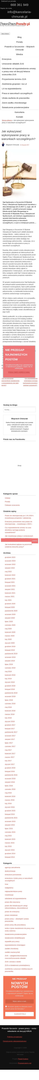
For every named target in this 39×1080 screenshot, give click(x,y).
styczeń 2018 (10, 721)
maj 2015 (8, 836)
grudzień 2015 (10, 811)
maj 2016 (8, 793)
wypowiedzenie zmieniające (15, 945)
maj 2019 (8, 671)
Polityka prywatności (14, 1037)
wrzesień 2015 (10, 821)
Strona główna (7, 120)
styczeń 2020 (10, 643)
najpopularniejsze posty (13, 891)
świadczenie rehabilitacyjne (15, 938)
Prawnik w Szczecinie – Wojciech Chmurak (19, 48)
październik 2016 (11, 775)
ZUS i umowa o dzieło (13, 962)
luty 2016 (8, 803)
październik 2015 (11, 818)
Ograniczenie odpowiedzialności (14, 1041)
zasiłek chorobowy (11, 949)
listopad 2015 (10, 814)
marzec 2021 (9, 596)
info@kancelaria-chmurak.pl (19, 14)
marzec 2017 (9, 757)
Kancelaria (19, 112)
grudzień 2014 (10, 853)
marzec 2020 (9, 636)
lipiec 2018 (9, 700)
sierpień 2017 (10, 739)
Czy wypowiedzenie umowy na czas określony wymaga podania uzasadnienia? (18, 530)
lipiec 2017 (9, 743)
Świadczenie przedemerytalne (15, 107)
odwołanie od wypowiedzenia (15, 898)
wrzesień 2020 (10, 614)
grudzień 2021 (10, 579)
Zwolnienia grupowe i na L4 (14, 84)
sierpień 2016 (10, 782)
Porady (19, 42)
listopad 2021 (10, 582)
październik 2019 (11, 654)
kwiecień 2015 (10, 839)
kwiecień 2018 (10, 711)
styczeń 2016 (10, 807)
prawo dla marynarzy (12, 902)
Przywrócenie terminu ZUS (14, 79)
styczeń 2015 (10, 850)
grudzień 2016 (10, 768)
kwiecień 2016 (10, 796)
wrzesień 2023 (10, 561)
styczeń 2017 (10, 764)
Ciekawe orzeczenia (12, 505)
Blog (19, 37)
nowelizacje (9, 895)
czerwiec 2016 (10, 789)
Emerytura (6, 59)
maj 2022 (8, 572)
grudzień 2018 (10, 686)
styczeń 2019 (10, 682)
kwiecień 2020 (10, 632)
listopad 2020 (10, 607)
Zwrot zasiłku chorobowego (14, 103)
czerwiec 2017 (10, 746)
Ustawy (7, 498)
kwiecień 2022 (10, 575)
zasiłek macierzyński (12, 952)
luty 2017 (8, 761)
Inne (6, 884)
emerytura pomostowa (13, 875)
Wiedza (19, 54)
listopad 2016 (10, 771)
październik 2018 (11, 693)
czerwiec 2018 (10, 704)
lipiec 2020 (9, 621)
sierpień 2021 (10, 589)
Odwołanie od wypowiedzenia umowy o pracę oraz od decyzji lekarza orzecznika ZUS (19, 71)
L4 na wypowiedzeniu (11, 88)
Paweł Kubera (23, 1059)
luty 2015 (8, 846)
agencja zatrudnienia (12, 867)
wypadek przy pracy (12, 941)
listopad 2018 (10, 689)
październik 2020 (11, 611)
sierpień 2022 (10, 568)
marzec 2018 (9, 714)
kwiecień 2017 (10, 753)
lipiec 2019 (9, 664)
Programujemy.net (24, 1063)
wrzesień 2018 (10, 696)
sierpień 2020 (10, 618)
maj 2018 (8, 707)
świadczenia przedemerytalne (16, 934)
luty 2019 (8, 679)
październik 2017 (11, 732)
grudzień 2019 (10, 646)
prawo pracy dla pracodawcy (15, 925)
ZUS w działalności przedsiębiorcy (17, 965)
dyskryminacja (10, 871)
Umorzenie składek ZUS (13, 64)
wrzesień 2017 (10, 736)
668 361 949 (19, 5)
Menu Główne (5, 33)
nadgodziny (9, 888)
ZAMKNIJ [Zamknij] (34, 540)
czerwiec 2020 (10, 625)
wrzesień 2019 (10, 657)
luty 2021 (8, 600)
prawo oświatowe (11, 915)
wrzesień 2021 (10, 586)
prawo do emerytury (12, 912)
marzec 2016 (9, 800)
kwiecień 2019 (10, 675)
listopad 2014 (10, 857)
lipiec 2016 (9, 786)
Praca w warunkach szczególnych (17, 93)
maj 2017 (8, 750)
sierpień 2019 (10, 661)
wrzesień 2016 (10, 779)
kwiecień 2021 (10, 593)
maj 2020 (8, 629)
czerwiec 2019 (10, 668)
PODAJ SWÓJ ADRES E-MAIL (19, 372)
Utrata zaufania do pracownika (15, 98)
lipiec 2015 (9, 828)
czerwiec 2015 (10, 832)
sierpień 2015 (10, 825)
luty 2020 (8, 639)
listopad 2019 (10, 650)
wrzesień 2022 (10, 564)
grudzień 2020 (10, 604)
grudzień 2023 (10, 557)
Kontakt (19, 117)
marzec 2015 (9, 843)
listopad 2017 (10, 729)
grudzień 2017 (10, 725)
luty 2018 (8, 718)
